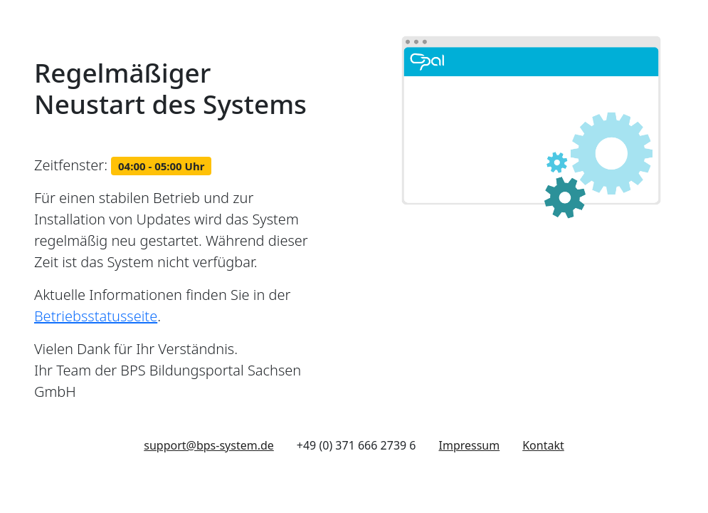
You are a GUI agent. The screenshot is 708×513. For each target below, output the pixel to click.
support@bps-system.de (209, 445)
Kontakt (543, 445)
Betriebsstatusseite (95, 316)
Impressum (469, 445)
